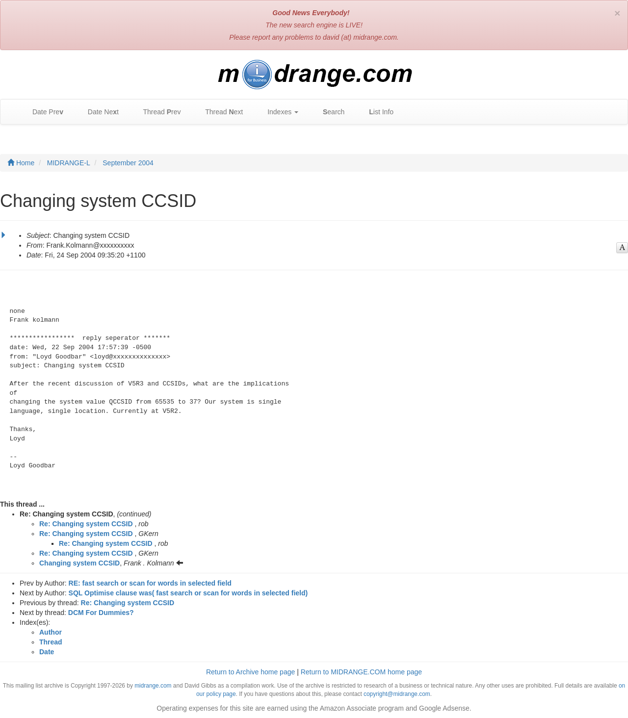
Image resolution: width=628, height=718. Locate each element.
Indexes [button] (278, 112)
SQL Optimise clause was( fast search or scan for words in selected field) (188, 593)
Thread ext (219, 112)
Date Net (98, 112)
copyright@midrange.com (397, 694)
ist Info (376, 112)
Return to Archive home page (250, 672)
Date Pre (43, 112)
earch (328, 112)
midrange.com (152, 685)
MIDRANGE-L (68, 163)
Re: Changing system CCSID (86, 524)
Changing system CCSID (79, 563)
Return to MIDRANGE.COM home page (361, 672)
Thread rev (157, 112)
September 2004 (128, 163)
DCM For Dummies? (101, 612)
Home (20, 163)
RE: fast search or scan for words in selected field (150, 583)
